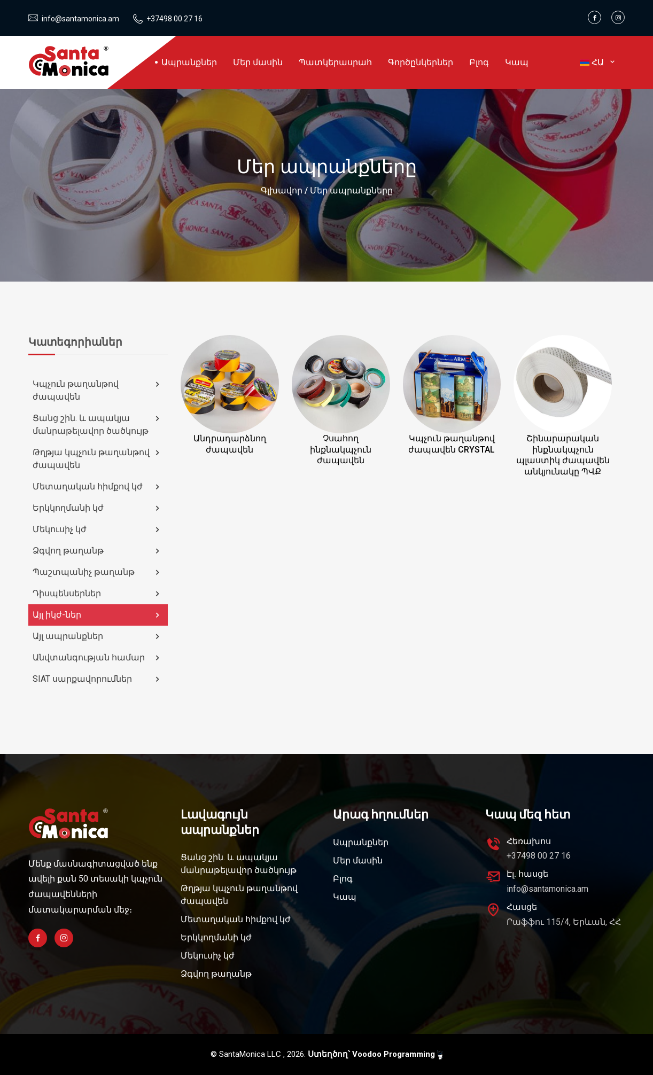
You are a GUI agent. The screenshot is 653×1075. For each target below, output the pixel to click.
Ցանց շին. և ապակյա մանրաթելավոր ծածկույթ (97, 424)
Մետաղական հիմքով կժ (97, 486)
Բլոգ (479, 62)
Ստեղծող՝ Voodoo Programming (375, 1054)
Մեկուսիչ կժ (97, 529)
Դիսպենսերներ (97, 593)
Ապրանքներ (189, 62)
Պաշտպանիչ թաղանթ (97, 572)
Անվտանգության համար (97, 657)
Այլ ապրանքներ (97, 636)
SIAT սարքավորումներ (97, 679)
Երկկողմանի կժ (97, 508)
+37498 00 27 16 (174, 18)
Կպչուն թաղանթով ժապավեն (97, 390)
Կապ (516, 62)
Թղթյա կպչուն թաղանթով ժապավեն (97, 458)
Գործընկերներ (420, 62)
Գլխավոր (281, 190)
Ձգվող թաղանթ (97, 551)
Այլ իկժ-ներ (97, 615)
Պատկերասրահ (335, 62)
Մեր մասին (258, 62)
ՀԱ (598, 62)
